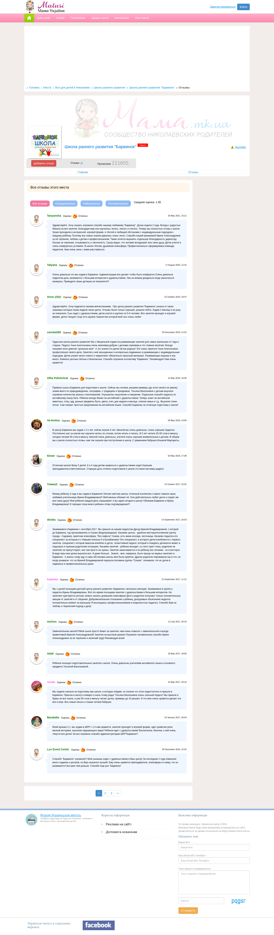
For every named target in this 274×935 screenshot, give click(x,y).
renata (51, 682)
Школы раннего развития (109, 87)
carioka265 (54, 332)
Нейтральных (91, 203)
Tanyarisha (54, 215)
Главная (83, 172)
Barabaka (53, 717)
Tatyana (52, 264)
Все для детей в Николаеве (72, 87)
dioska (51, 519)
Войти (243, 6)
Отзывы (193, 172)
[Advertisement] (137, 57)
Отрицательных (65, 203)
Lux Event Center (58, 749)
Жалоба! (240, 147)
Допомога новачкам (121, 832)
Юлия (51, 455)
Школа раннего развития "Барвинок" (152, 87)
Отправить (188, 910)
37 (81, 163)
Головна (34, 87)
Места (47, 87)
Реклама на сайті (118, 824)
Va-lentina (53, 420)
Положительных (118, 203)
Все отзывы (40, 203)
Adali (50, 653)
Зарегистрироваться (222, 6)
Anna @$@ (54, 296)
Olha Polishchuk (57, 378)
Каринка (52, 579)
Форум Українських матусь (60, 815)
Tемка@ (52, 484)
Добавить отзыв (44, 163)
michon (52, 621)
